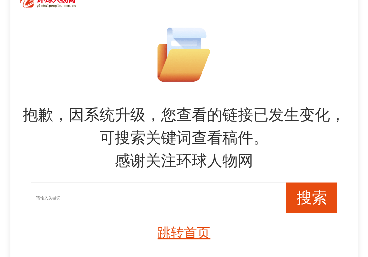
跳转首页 (183, 232)
